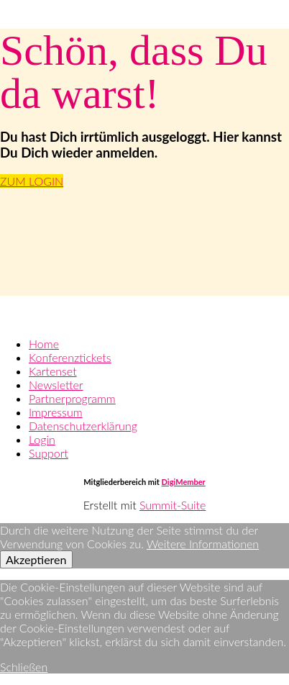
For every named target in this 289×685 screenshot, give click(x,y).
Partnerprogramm (72, 398)
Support (48, 453)
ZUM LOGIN (31, 181)
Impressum (56, 412)
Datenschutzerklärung (83, 425)
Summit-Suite (172, 505)
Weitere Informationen (203, 543)
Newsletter (56, 384)
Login (42, 439)
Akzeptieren (36, 559)
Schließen (23, 666)
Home (44, 343)
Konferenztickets (70, 357)
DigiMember (184, 481)
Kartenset (53, 371)
